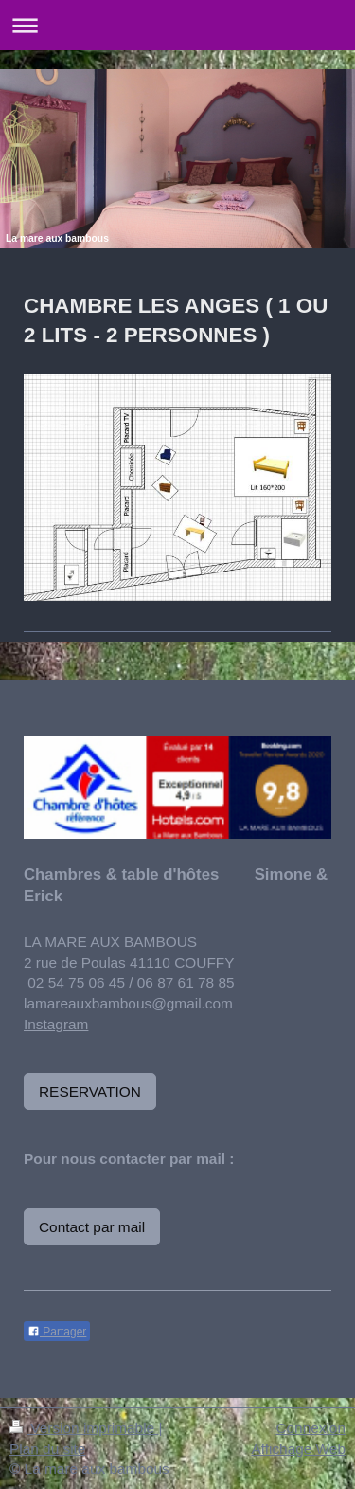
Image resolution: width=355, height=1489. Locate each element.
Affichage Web (298, 1449)
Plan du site (47, 1449)
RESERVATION (90, 1091)
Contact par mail (92, 1227)
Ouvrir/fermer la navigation (177, 25)
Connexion (310, 1428)
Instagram (56, 1024)
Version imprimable (83, 1428)
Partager (56, 1331)
